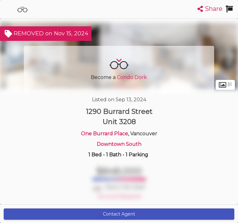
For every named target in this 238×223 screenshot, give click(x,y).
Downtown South (119, 144)
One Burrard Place (104, 134)
